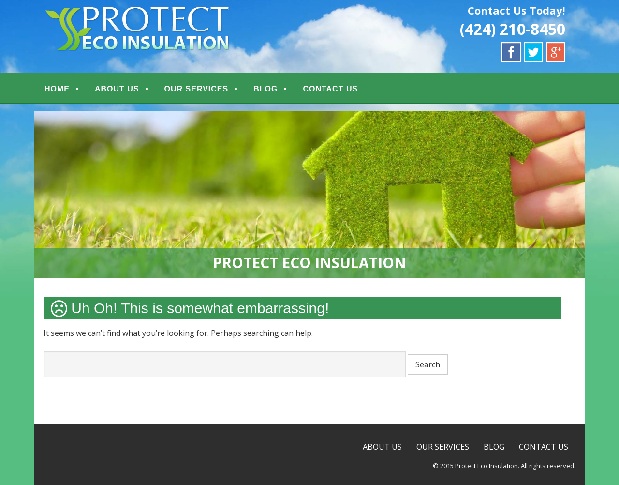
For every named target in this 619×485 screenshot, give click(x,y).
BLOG (265, 89)
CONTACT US (330, 89)
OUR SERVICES (196, 89)
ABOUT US (117, 89)
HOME (57, 89)
